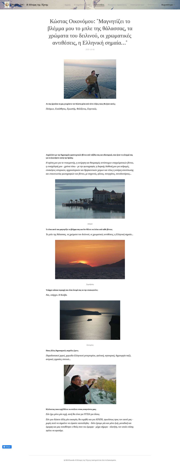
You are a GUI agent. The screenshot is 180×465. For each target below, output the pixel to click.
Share (6, 447)
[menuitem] (60, 5)
